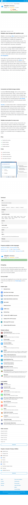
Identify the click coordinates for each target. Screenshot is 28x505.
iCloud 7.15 (3, 441)
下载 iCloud (11, 251)
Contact (2, 481)
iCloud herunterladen (13, 247)
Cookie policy (16, 481)
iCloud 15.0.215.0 (4, 435)
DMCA (15, 487)
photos (20, 60)
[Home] (1, 3)
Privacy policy (16, 483)
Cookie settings (17, 489)
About (2, 479)
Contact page (18, 280)
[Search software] (25, 1)
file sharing (22, 98)
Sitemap (2, 485)
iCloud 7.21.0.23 (4, 437)
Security (2, 104)
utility (12, 36)
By (5, 7)
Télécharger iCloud (18, 251)
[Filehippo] (4, 1)
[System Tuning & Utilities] (9, 3)
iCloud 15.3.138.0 (4, 431)
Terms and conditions (18, 479)
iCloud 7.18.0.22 (4, 439)
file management (4, 55)
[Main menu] (27, 1)
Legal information (17, 485)
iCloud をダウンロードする (6, 249)
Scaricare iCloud (4, 251)
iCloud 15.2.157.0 (4, 433)
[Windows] (4, 3)
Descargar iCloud (4, 247)
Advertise (2, 483)
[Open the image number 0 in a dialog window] (9, 170)
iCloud (9, 5)
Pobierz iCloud (15, 249)
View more (14, 444)
